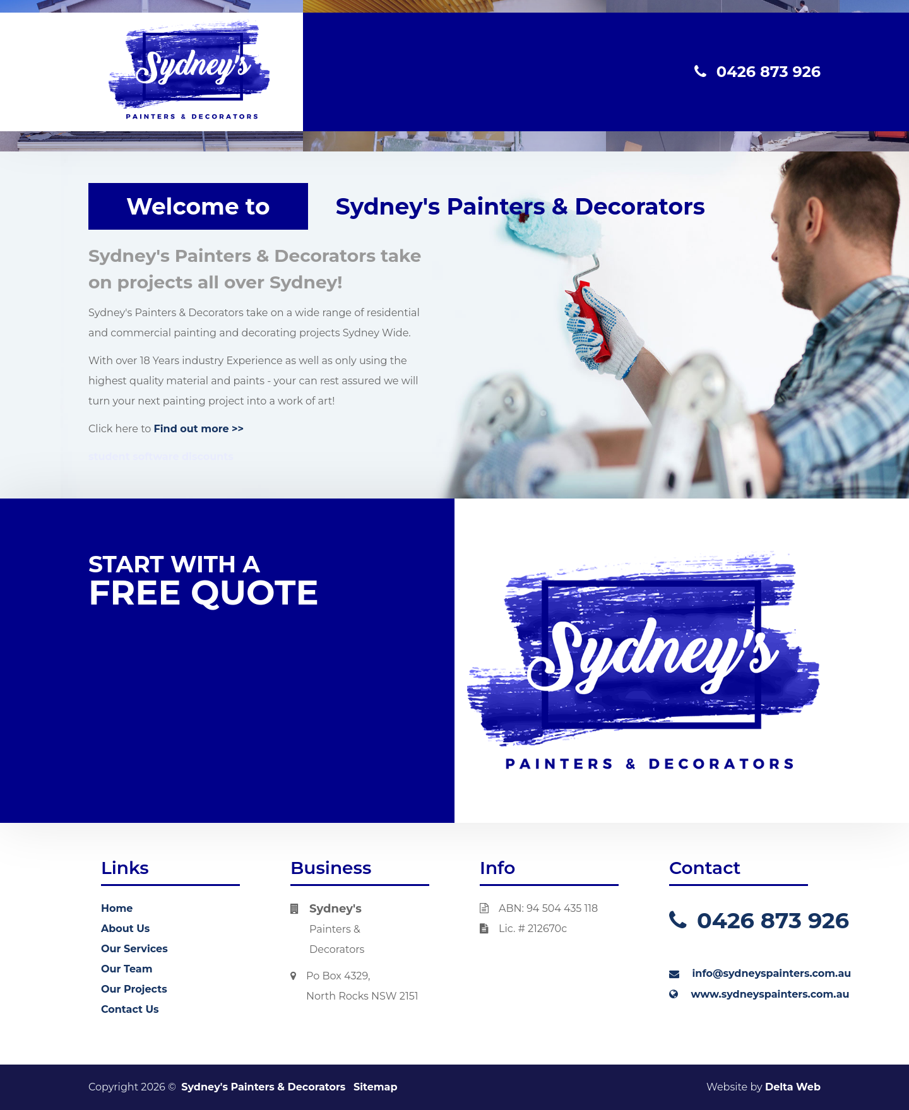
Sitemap (376, 1087)
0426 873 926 (757, 71)
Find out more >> (199, 429)
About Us (125, 929)
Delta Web (793, 1087)
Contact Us (130, 1009)
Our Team (126, 969)
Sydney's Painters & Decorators (263, 1087)
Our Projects (134, 989)
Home (117, 908)
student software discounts (161, 457)
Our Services (134, 949)
